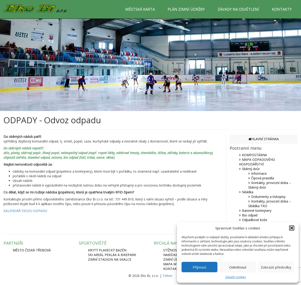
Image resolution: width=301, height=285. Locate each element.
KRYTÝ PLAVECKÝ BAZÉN (107, 250)
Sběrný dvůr (251, 169)
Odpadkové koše (254, 220)
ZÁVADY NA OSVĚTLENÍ (238, 9)
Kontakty (172, 268)
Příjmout (199, 267)
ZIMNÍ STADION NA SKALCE (109, 259)
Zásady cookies (235, 277)
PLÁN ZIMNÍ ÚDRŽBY (186, 9)
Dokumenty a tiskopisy (268, 196)
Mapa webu (173, 264)
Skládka (247, 192)
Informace (259, 173)
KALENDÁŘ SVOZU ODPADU (25, 211)
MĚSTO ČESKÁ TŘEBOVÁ (32, 250)
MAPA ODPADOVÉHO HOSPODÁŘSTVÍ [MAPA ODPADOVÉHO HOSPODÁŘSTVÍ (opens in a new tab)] (257, 161)
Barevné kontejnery (256, 210)
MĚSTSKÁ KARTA (140, 9)
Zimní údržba (175, 259)
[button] (291, 228)
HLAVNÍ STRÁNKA (263, 139)
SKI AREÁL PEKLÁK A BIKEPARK (112, 255)
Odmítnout (237, 267)
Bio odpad (249, 215)
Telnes (167, 275)
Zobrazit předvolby (276, 267)
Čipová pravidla (262, 178)
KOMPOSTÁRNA (254, 155)
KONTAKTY (282, 9)
